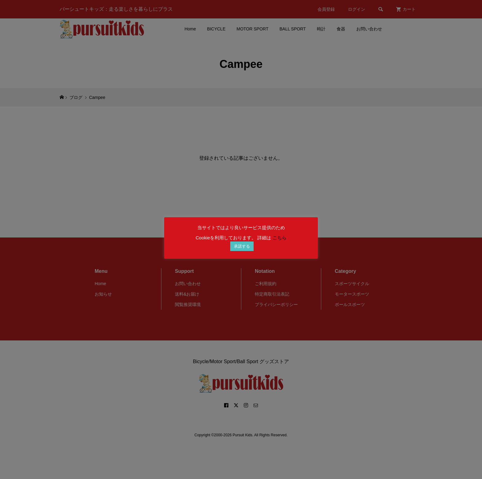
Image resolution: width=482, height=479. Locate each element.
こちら (279, 237)
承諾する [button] (242, 246)
